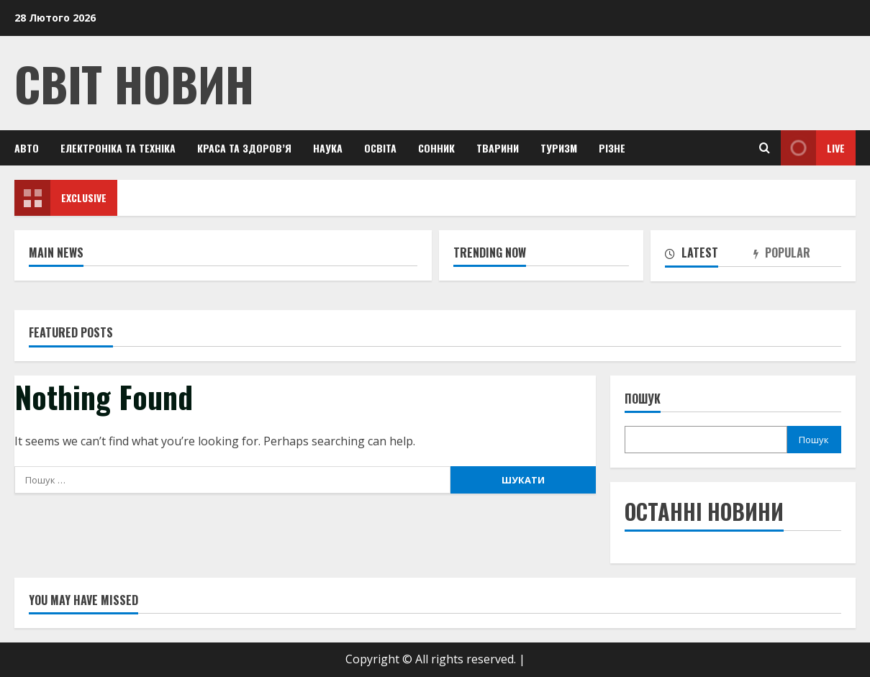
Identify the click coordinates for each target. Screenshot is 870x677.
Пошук (643, 399)
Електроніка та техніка (118, 147)
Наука (328, 147)
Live (813, 147)
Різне (612, 147)
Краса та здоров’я (244, 147)
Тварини (497, 147)
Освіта (380, 147)
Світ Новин (134, 83)
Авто (26, 147)
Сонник (436, 147)
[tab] (709, 255)
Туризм (558, 147)
